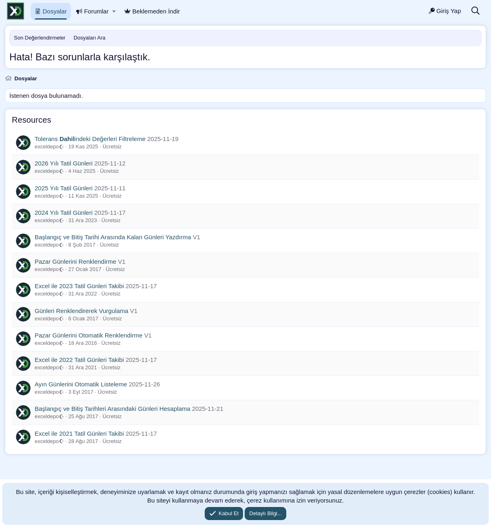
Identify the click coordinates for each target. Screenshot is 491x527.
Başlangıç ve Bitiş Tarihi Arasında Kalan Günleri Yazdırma (113, 237)
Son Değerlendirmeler (39, 38)
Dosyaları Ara (89, 38)
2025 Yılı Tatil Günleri (64, 188)
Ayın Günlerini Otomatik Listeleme (81, 384)
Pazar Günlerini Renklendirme (75, 261)
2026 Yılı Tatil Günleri (64, 163)
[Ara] (475, 11)
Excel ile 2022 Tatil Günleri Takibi (79, 359)
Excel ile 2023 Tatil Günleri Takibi (79, 285)
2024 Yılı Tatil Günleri (64, 212)
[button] (114, 11)
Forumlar (92, 11)
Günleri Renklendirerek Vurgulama (81, 310)
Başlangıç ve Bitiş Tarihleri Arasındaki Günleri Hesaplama (112, 408)
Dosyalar (51, 11)
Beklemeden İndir (152, 11)
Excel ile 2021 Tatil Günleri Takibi (79, 433)
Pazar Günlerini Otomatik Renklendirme (88, 335)
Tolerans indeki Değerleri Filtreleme (90, 138)
